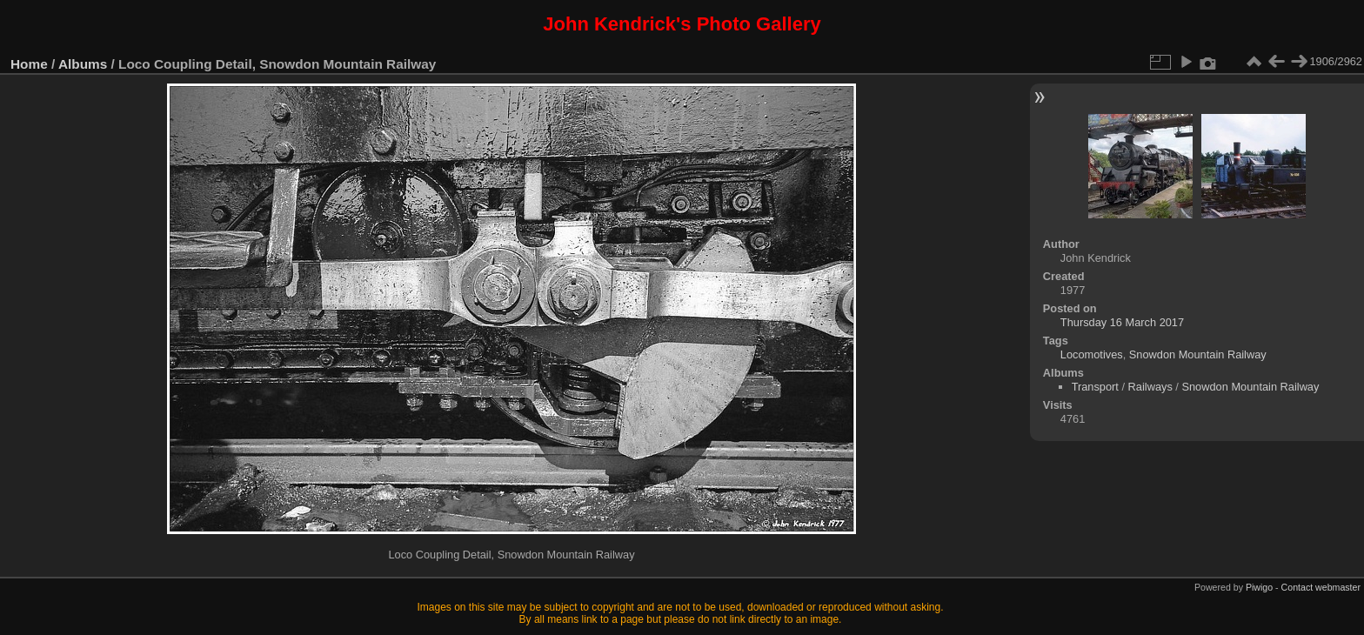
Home (29, 64)
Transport (1095, 386)
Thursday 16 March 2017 (1122, 322)
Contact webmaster (1321, 587)
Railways (1150, 386)
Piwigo (1259, 587)
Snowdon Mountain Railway (1198, 354)
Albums (82, 64)
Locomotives (1091, 354)
